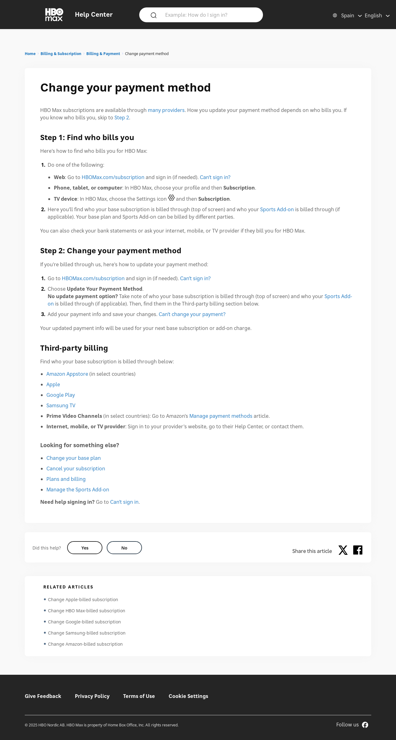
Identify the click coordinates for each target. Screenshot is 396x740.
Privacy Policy (92, 696)
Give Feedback (43, 696)
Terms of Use (139, 696)
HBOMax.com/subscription (113, 177)
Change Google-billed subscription (84, 622)
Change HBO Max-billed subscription (86, 611)
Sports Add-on (277, 209)
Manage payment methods (220, 416)
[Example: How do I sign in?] (210, 14)
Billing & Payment (103, 53)
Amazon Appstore (67, 373)
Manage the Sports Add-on (77, 489)
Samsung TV (60, 405)
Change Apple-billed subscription (83, 599)
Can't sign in (124, 501)
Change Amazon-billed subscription (85, 644)
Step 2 (121, 117)
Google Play (60, 394)
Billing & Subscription (61, 53)
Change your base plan (73, 458)
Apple (53, 384)
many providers (166, 110)
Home (30, 53)
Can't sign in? (215, 177)
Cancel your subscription (75, 468)
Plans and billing (66, 479)
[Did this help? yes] (84, 547)
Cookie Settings (188, 696)
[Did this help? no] (124, 547)
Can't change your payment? (192, 314)
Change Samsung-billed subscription (87, 633)
